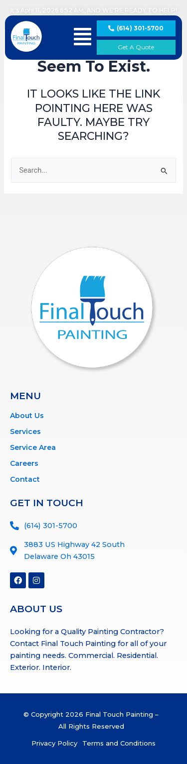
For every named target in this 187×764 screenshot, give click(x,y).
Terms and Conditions (119, 743)
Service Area (33, 447)
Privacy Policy (54, 743)
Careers (24, 463)
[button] (82, 36)
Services (25, 431)
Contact (25, 479)
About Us (27, 415)
